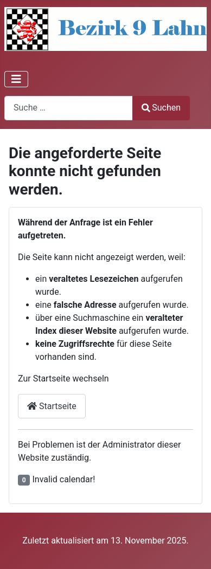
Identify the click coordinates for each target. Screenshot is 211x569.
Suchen (161, 107)
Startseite (51, 406)
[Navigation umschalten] (16, 79)
